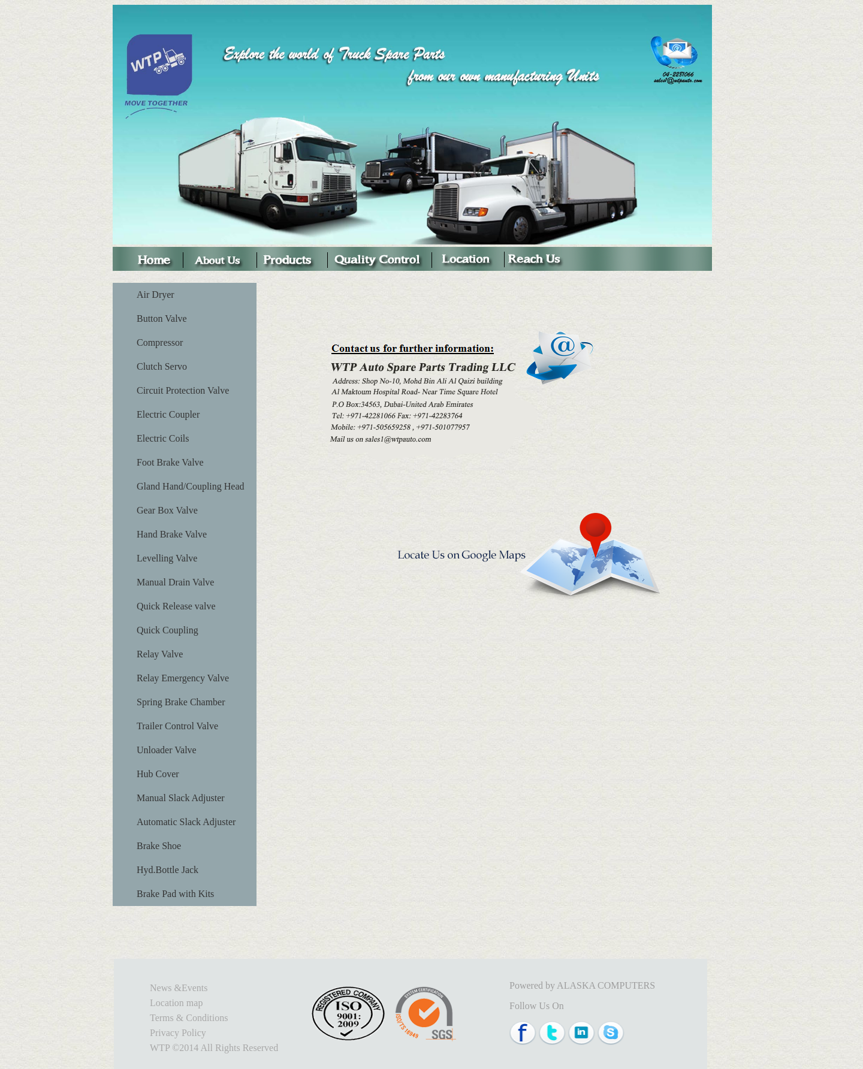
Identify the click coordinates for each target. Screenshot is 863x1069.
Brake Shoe (159, 846)
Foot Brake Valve (170, 462)
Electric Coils (163, 438)
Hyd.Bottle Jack (167, 870)
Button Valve (162, 318)
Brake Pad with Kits (175, 894)
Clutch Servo (162, 366)
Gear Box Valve (167, 510)
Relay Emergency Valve (183, 678)
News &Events (178, 988)
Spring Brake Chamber (181, 702)
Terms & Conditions (189, 1018)
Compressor (160, 342)
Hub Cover (158, 774)
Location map (176, 1003)
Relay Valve (160, 654)
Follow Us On (536, 1006)
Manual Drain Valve (175, 582)
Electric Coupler (168, 414)
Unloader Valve (167, 750)
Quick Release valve (176, 606)
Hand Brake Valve (172, 534)
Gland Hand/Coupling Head (191, 486)
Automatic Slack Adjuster (186, 822)
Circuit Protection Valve (183, 390)
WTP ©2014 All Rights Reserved (214, 1048)
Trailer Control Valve (177, 726)
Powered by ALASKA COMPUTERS (582, 985)
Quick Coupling (167, 630)
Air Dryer (155, 294)
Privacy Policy (178, 1033)
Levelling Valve (167, 558)
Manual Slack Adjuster (181, 798)
